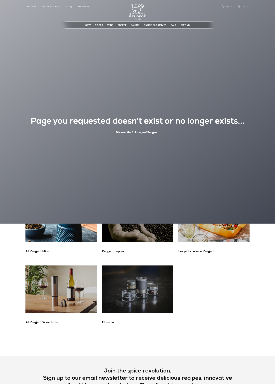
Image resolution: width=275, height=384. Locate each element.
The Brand (30, 6)
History (68, 6)
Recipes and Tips (50, 6)
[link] (227, 6)
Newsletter (84, 6)
